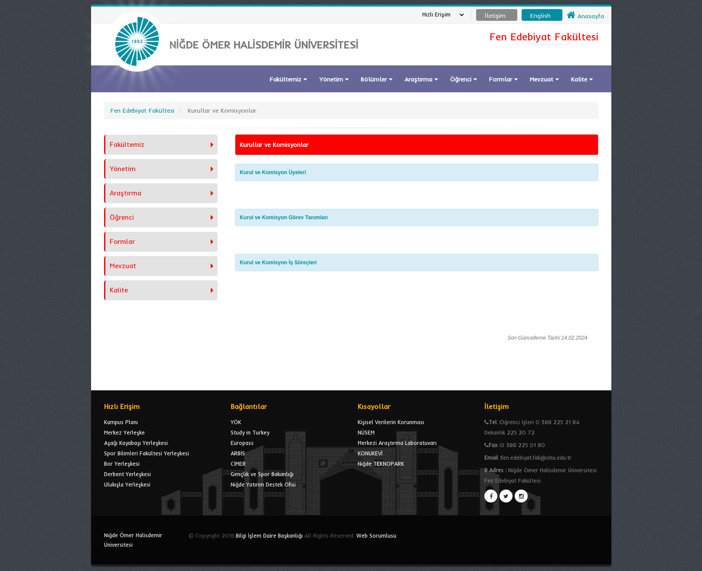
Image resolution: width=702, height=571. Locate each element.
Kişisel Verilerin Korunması (391, 422)
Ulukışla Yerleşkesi (127, 484)
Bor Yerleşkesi (122, 463)
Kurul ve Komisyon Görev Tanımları (284, 217)
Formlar (503, 79)
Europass (242, 442)
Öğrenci (463, 79)
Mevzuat (544, 79)
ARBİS (238, 453)
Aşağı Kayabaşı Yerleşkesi (136, 442)
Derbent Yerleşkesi (127, 473)
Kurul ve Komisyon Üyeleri (273, 172)
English (540, 15)
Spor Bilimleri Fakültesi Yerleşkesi (146, 453)
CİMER (238, 463)
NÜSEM (366, 432)
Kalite (582, 79)
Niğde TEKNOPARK (381, 463)
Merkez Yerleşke (124, 432)
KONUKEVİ (370, 453)
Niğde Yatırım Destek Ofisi (263, 484)
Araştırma (421, 79)
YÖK (236, 422)
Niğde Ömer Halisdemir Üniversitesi (133, 540)
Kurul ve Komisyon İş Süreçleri (278, 263)
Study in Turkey (250, 432)
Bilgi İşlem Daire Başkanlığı (269, 535)
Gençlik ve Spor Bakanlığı (262, 473)
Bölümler (376, 79)
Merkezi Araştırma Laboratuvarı (397, 442)
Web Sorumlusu (376, 535)
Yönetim (334, 79)
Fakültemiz (288, 79)
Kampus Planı (121, 422)
